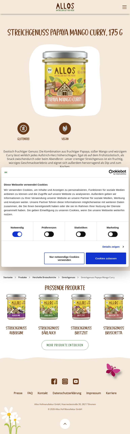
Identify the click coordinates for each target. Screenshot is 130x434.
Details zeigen (111, 246)
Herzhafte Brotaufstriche (44, 277)
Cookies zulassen (106, 258)
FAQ (29, 393)
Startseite (8, 277)
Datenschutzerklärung (67, 393)
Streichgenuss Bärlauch (48, 330)
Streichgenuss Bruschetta (113, 330)
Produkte (22, 277)
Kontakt (43, 393)
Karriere (111, 393)
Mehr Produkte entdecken (65, 345)
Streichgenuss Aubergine (16, 330)
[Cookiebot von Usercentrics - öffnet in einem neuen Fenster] (111, 172)
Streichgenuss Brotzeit (81, 330)
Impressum (93, 393)
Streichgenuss (68, 277)
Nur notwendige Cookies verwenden (64, 258)
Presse (18, 393)
